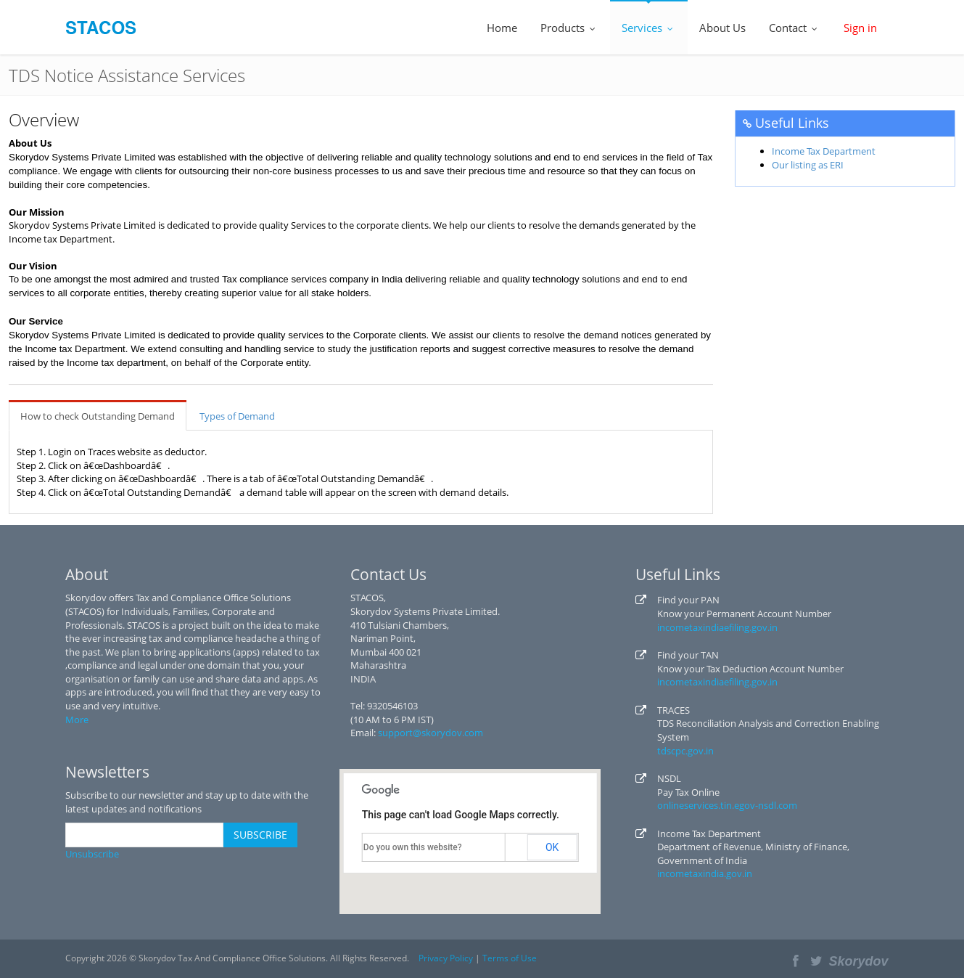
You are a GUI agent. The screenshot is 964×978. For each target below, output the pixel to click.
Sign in (860, 27)
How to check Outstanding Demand (97, 416)
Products (569, 27)
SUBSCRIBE (260, 835)
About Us (722, 27)
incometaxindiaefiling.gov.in (717, 627)
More (76, 719)
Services (649, 27)
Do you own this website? (412, 847)
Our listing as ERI (808, 164)
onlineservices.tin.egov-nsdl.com (727, 805)
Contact (794, 27)
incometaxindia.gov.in (704, 873)
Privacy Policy (446, 958)
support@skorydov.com (430, 732)
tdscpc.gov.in (685, 750)
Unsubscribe (92, 853)
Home (502, 27)
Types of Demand (237, 416)
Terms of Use (509, 958)
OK (552, 847)
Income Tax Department (824, 151)
